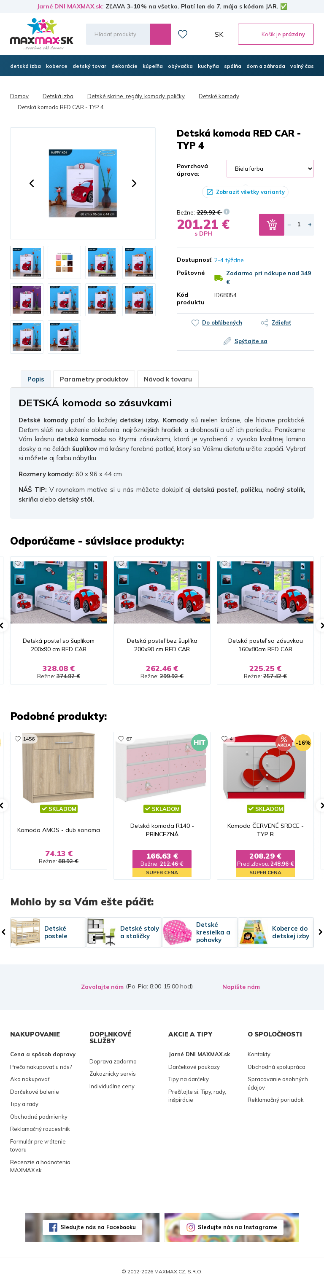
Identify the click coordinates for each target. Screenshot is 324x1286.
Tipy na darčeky (188, 1079)
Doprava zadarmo (113, 1061)
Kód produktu (189, 298)
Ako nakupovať (30, 1079)
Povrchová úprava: (192, 169)
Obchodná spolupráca (276, 1066)
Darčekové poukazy (194, 1066)
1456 (29, 739)
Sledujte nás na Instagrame (237, 1227)
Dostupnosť (189, 259)
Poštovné (189, 273)
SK (219, 34)
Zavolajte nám (102, 987)
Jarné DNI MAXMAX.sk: (70, 6)
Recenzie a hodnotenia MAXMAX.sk (40, 1166)
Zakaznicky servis (112, 1073)
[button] (31, 183)
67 (129, 739)
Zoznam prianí (183, 34)
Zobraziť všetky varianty (250, 191)
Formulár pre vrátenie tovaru (38, 1145)
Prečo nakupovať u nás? (41, 1066)
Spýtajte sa (251, 341)
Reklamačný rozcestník (40, 1128)
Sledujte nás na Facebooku (98, 1227)
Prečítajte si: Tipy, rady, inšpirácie (197, 1095)
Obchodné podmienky (39, 1116)
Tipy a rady (24, 1104)
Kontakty (259, 1054)
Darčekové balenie (34, 1091)
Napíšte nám (241, 987)
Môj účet (201, 34)
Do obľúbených (222, 322)
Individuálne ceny (112, 1086)
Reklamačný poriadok (276, 1099)
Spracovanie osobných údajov (278, 1083)
